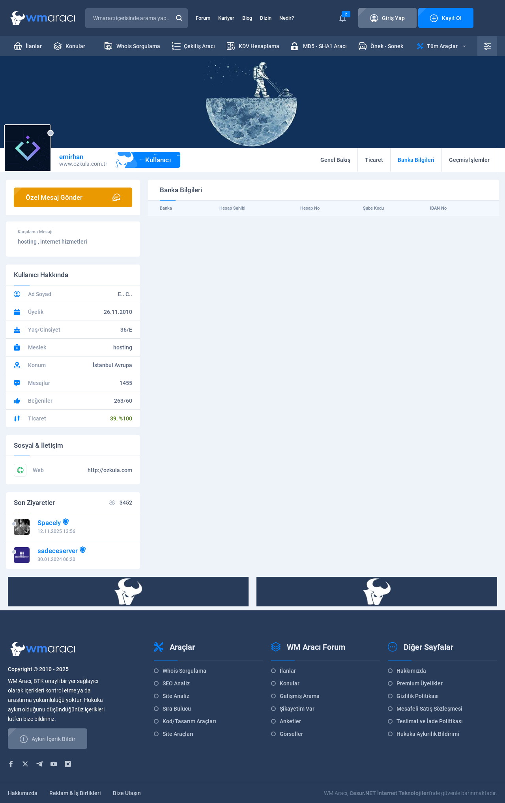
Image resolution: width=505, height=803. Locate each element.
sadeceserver (57, 551)
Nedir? (286, 18)
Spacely (49, 523)
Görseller (291, 734)
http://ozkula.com (110, 470)
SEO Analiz (176, 683)
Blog (247, 18)
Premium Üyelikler (420, 683)
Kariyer (226, 18)
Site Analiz (176, 696)
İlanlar (288, 671)
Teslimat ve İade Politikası (430, 721)
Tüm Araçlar (441, 46)
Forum (203, 18)
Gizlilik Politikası (418, 696)
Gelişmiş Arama (300, 696)
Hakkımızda (411, 671)
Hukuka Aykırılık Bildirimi (428, 734)
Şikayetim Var (297, 708)
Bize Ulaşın (127, 793)
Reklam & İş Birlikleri (75, 793)
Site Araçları (178, 734)
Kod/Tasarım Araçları (189, 721)
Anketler (290, 721)
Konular (289, 683)
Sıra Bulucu (177, 708)
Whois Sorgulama (184, 671)
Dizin (265, 18)
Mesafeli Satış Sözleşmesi (429, 708)
